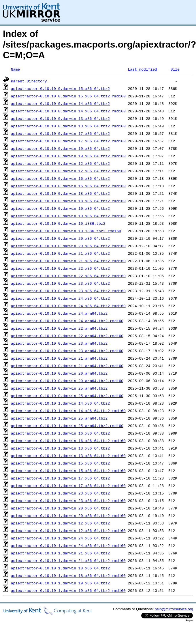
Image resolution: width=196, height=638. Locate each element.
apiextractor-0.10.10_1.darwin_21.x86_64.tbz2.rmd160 (68, 560)
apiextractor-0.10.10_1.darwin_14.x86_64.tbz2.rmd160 (68, 410)
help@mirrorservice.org (174, 609)
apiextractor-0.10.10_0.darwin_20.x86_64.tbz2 (60, 238)
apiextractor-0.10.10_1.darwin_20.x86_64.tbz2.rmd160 (68, 515)
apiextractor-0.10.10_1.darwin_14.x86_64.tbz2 (60, 403)
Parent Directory (29, 81)
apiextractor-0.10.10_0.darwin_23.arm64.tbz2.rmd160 (67, 350)
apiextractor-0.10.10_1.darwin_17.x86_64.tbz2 (60, 478)
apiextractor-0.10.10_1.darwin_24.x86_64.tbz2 (60, 538)
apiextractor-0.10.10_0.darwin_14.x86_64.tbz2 (60, 103)
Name (15, 69)
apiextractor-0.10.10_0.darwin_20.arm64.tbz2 (59, 373)
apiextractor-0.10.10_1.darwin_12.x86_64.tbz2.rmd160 (68, 530)
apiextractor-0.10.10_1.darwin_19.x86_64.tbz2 (60, 583)
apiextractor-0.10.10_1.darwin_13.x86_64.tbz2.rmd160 (68, 455)
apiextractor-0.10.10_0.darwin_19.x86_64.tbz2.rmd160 (68, 155)
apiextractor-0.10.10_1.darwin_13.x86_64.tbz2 (60, 448)
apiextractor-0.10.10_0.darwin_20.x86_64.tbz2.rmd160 (68, 245)
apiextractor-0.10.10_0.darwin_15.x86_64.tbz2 (60, 88)
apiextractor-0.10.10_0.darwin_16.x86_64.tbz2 (60, 178)
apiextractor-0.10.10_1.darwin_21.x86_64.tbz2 (60, 553)
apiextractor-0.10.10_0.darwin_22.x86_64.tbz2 (60, 268)
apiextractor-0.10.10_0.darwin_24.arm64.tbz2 (59, 313)
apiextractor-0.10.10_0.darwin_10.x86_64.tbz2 (60, 208)
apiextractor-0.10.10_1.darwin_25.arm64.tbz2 (59, 418)
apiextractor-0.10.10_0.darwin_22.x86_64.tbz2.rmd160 (68, 275)
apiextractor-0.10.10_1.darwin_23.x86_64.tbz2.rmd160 (68, 500)
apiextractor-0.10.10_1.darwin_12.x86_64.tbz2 (60, 523)
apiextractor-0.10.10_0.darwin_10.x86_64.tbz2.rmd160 (68, 215)
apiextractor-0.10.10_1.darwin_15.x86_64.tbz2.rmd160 (68, 470)
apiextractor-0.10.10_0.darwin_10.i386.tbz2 (58, 223)
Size (175, 69)
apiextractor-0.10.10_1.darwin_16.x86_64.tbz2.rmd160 (68, 440)
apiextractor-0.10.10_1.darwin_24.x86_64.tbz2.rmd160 (68, 545)
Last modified (142, 69)
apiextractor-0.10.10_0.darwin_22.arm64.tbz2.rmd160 (67, 335)
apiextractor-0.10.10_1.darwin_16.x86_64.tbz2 (60, 433)
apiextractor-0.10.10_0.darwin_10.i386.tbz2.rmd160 (66, 230)
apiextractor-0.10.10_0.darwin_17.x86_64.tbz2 (60, 133)
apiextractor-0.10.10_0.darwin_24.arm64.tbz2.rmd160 (67, 320)
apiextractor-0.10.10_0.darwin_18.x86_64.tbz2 (60, 193)
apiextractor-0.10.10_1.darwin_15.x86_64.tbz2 (60, 463)
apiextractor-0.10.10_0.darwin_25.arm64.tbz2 (59, 388)
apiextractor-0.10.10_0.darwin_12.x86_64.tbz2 (60, 163)
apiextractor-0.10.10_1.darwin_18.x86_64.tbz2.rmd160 (68, 575)
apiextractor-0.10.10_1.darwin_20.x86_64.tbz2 (60, 508)
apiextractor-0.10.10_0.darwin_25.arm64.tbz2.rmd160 (67, 395)
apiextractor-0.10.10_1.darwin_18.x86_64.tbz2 (60, 568)
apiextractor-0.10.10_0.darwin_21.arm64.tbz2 (59, 358)
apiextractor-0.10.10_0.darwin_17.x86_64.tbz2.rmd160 (68, 141)
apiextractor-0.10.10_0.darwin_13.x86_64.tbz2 (60, 118)
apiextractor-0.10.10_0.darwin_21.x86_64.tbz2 (60, 253)
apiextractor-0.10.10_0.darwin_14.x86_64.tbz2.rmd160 (68, 111)
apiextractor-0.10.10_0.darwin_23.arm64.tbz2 (59, 343)
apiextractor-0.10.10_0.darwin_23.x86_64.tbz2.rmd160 (68, 290)
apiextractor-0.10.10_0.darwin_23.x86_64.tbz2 (60, 283)
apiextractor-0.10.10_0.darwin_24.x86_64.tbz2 (60, 298)
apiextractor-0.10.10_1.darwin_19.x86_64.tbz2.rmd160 (68, 590)
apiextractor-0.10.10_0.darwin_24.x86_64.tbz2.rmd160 (68, 305)
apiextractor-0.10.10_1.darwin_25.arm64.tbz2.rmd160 (67, 425)
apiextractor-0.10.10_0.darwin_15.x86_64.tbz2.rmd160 (68, 96)
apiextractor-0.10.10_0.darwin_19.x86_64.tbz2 (60, 148)
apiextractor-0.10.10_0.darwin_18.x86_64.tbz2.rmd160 (68, 200)
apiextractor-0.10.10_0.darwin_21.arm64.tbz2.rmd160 (67, 365)
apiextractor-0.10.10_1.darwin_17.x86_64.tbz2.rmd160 (68, 485)
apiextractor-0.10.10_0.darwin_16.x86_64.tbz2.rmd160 (68, 185)
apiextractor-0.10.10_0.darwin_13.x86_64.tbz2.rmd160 (68, 126)
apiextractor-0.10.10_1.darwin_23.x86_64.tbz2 (60, 493)
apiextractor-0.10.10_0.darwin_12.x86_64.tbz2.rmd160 (68, 170)
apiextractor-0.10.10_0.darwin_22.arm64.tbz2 (59, 328)
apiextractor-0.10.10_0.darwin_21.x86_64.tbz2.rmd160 (68, 260)
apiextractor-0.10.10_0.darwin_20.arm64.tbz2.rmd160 (67, 380)
